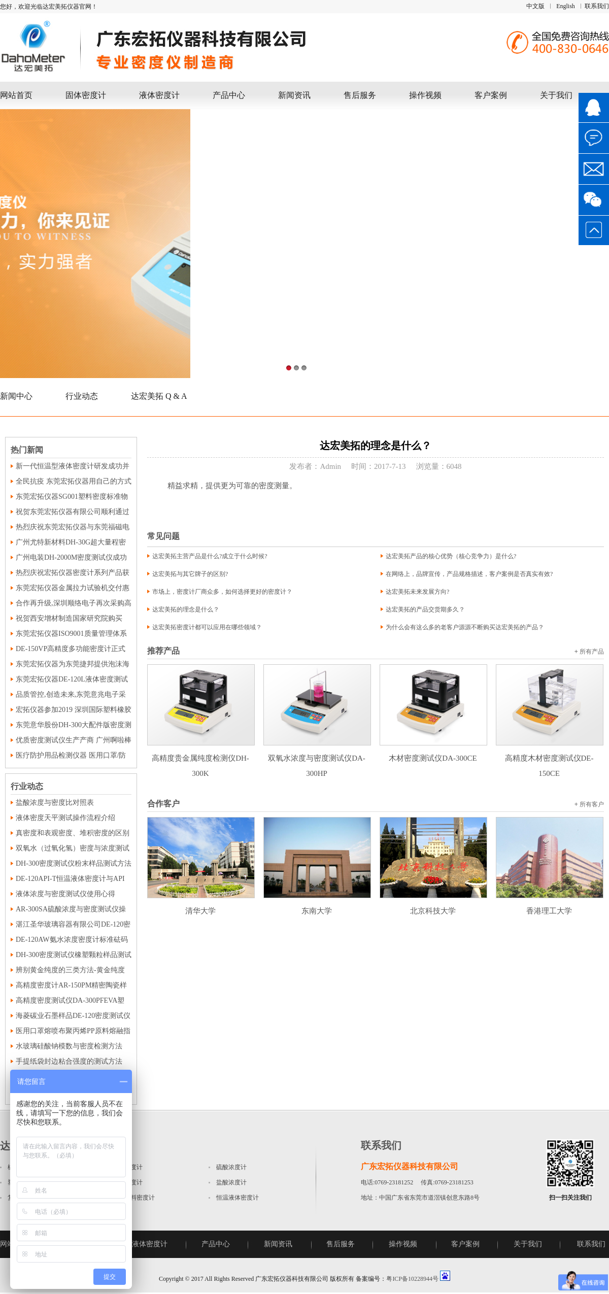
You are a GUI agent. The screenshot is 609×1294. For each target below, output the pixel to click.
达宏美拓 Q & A (159, 396)
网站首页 (16, 95)
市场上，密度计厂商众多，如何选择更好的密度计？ (222, 591)
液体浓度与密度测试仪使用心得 (65, 894)
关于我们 (556, 95)
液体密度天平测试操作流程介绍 (65, 818)
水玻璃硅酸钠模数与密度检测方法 (69, 1046)
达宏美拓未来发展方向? (417, 591)
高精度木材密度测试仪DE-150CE (549, 758)
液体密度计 (159, 95)
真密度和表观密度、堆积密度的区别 (72, 833)
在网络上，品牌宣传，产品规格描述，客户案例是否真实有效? (469, 573)
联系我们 (597, 6)
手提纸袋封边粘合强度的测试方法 (69, 1061)
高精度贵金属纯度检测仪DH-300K (201, 758)
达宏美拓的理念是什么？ (185, 609)
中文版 (535, 6)
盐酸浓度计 (231, 1182)
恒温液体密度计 (237, 1197)
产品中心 (229, 95)
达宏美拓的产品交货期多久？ (425, 609)
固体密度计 (85, 95)
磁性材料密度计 (133, 1197)
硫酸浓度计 (231, 1167)
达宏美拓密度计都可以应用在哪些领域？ (207, 627)
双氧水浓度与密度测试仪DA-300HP (317, 758)
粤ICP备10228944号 (412, 1278)
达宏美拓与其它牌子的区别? (190, 573)
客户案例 (491, 95)
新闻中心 (16, 396)
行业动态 (81, 396)
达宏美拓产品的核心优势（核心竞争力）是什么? (451, 556)
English (565, 6)
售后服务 (360, 95)
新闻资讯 (294, 95)
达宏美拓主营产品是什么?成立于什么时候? (209, 556)
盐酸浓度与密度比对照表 (55, 802)
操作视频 (425, 95)
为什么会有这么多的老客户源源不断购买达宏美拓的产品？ (465, 627)
